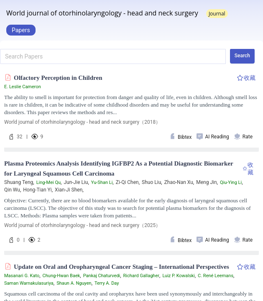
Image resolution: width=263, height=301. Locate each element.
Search (242, 56)
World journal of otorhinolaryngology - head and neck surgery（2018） (82, 122)
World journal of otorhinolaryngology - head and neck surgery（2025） (82, 225)
